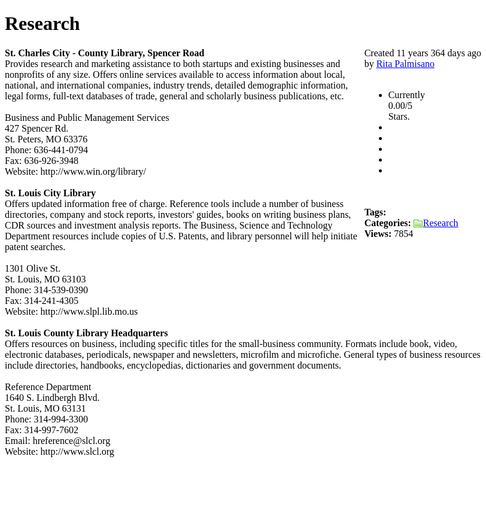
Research (436, 223)
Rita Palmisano (405, 64)
